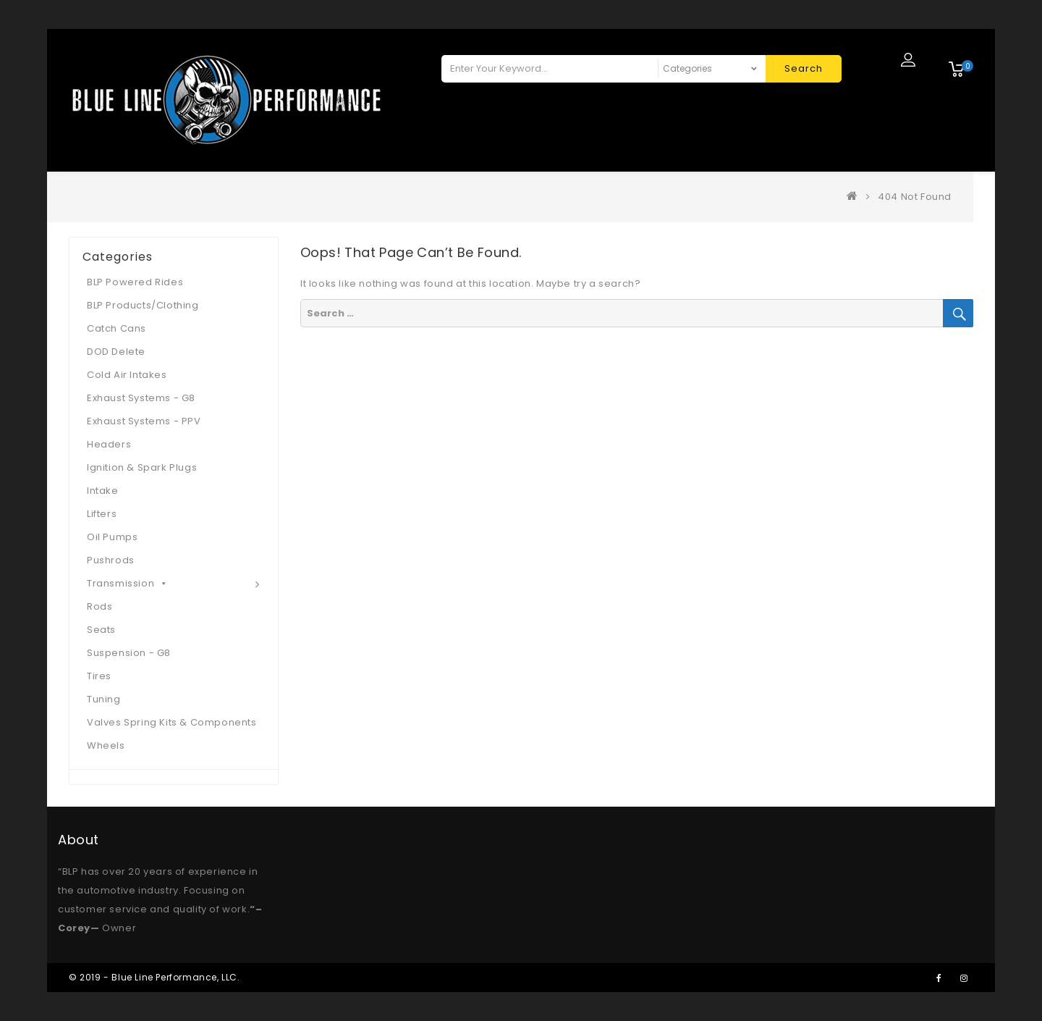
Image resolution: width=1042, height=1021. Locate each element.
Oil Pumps (112, 537)
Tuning (104, 699)
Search (803, 68)
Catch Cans (116, 328)
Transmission (128, 583)
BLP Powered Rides (135, 282)
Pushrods (111, 560)
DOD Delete (116, 351)
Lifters (102, 514)
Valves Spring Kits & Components (172, 722)
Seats (101, 629)
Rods (99, 606)
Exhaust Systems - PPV (144, 421)
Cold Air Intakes (127, 375)
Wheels (106, 745)
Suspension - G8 (129, 653)
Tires (99, 676)
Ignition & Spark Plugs (142, 467)
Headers (109, 444)
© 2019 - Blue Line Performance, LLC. (154, 977)
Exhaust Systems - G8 (141, 398)
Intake (103, 490)
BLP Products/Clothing (143, 305)
